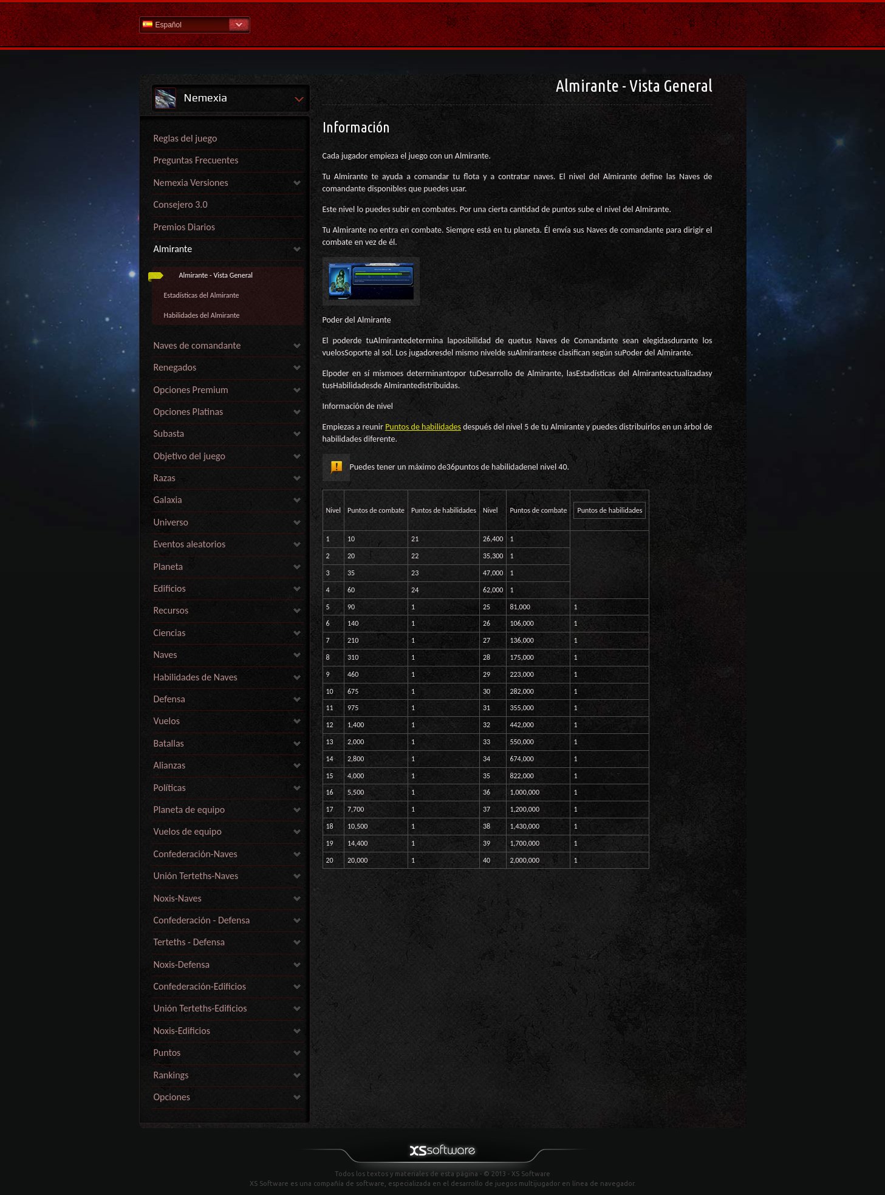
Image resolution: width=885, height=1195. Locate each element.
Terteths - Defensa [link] (189, 942)
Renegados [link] (175, 367)
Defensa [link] (169, 699)
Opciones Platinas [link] (189, 411)
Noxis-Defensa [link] (182, 964)
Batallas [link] (169, 743)
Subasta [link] (169, 433)
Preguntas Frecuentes (196, 160)
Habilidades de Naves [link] (195, 677)
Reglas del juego (185, 138)
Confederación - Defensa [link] (202, 920)
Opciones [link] (172, 1097)
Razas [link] (165, 478)
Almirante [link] (173, 249)
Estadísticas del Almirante (201, 295)
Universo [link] (171, 522)
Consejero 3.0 (181, 204)
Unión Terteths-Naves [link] (196, 876)
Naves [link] (165, 654)
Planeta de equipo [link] (189, 809)
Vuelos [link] (167, 721)
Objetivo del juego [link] (189, 456)
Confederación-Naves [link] (195, 854)
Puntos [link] (167, 1052)
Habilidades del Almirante (202, 315)
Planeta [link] (168, 566)
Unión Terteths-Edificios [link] (200, 1008)
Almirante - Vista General (216, 275)
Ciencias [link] (170, 633)
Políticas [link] (170, 787)
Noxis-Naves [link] (178, 898)
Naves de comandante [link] (197, 345)
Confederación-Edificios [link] (200, 986)
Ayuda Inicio (443, 24)
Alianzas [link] (170, 765)
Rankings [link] (171, 1075)
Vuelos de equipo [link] (188, 831)
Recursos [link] (171, 610)
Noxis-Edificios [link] (182, 1030)
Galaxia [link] (168, 499)
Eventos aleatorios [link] (190, 544)
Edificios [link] (170, 588)
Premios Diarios (184, 227)
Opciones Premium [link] (191, 389)
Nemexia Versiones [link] (191, 182)
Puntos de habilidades (423, 427)
